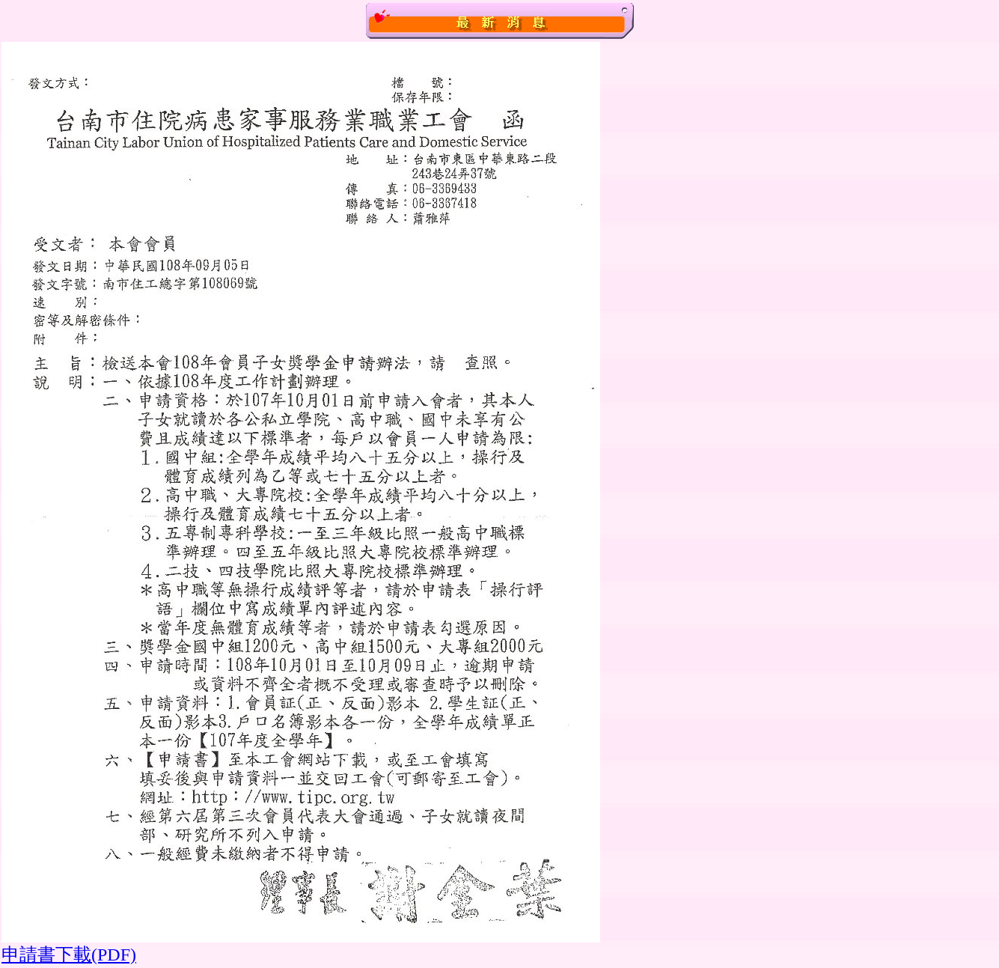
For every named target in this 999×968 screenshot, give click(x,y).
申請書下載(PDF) (68, 954)
